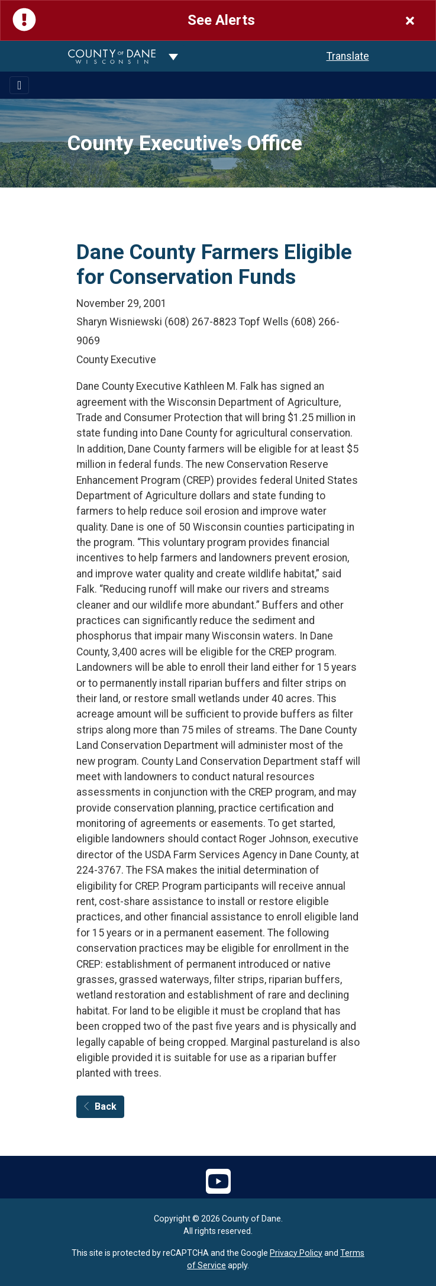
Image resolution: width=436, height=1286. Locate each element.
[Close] (410, 20)
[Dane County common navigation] (173, 56)
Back (100, 1106)
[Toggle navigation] (19, 85)
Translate (348, 56)
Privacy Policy (296, 1253)
